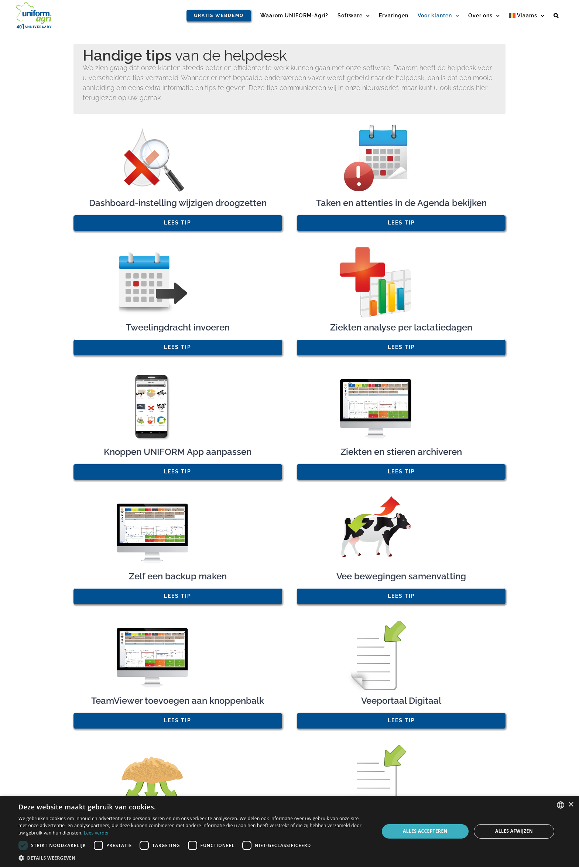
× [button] (570, 805)
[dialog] (289, 831)
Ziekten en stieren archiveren (401, 451)
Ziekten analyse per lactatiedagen (401, 327)
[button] (556, 15)
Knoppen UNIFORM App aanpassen (177, 451)
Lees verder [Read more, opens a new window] (96, 833)
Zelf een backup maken (178, 576)
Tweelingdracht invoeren (178, 327)
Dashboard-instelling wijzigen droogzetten (178, 203)
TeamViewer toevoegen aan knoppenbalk (177, 700)
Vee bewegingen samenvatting (401, 576)
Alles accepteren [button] (425, 831)
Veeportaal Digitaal (401, 700)
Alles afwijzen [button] (514, 831)
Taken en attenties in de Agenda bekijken (401, 203)
